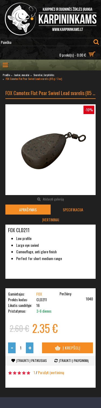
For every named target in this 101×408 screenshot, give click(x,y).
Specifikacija (73, 209)
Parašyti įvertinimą (51, 372)
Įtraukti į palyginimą (74, 360)
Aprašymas (28, 209)
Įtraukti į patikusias (31, 360)
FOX (39, 294)
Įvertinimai (50, 219)
